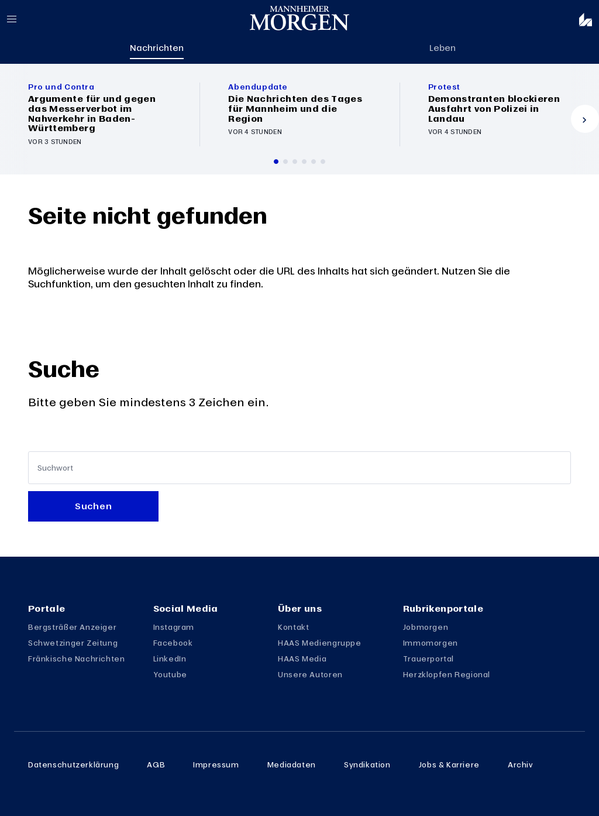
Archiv (520, 764)
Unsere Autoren (310, 674)
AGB (156, 764)
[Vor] (585, 119)
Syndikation (367, 764)
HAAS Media (302, 658)
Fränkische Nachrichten (76, 658)
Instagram (174, 627)
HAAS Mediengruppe (319, 643)
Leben (442, 47)
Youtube (170, 674)
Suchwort (55, 468)
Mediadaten (291, 764)
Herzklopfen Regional (446, 674)
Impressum (216, 764)
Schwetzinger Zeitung (73, 643)
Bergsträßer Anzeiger (72, 627)
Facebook (173, 643)
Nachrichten (157, 47)
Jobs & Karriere (449, 764)
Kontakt (293, 627)
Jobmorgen (426, 627)
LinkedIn (170, 658)
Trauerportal (428, 658)
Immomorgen (430, 643)
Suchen (93, 505)
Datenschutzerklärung (73, 764)
